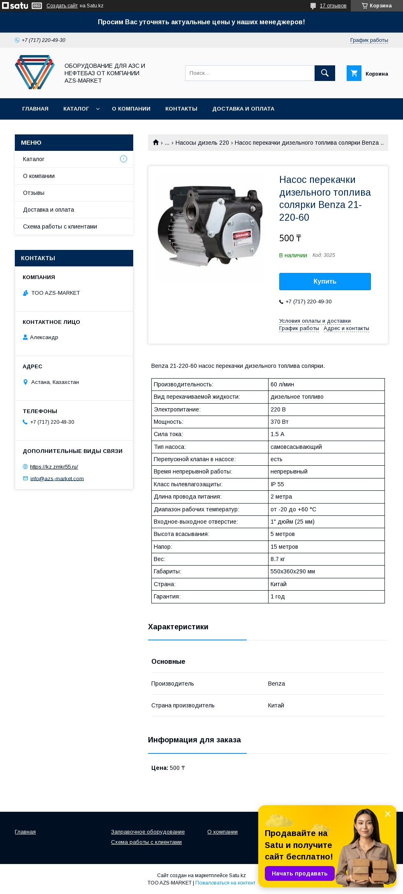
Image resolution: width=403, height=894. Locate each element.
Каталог (76, 109)
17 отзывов (333, 6)
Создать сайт (62, 6)
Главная (35, 109)
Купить (325, 281)
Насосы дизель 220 (202, 142)
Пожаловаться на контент (225, 883)
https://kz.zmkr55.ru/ (54, 467)
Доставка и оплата (243, 109)
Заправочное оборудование (148, 832)
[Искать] (325, 73)
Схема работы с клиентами (60, 226)
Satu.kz (237, 875)
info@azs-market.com (57, 478)
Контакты (181, 109)
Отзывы (33, 192)
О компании (131, 109)
